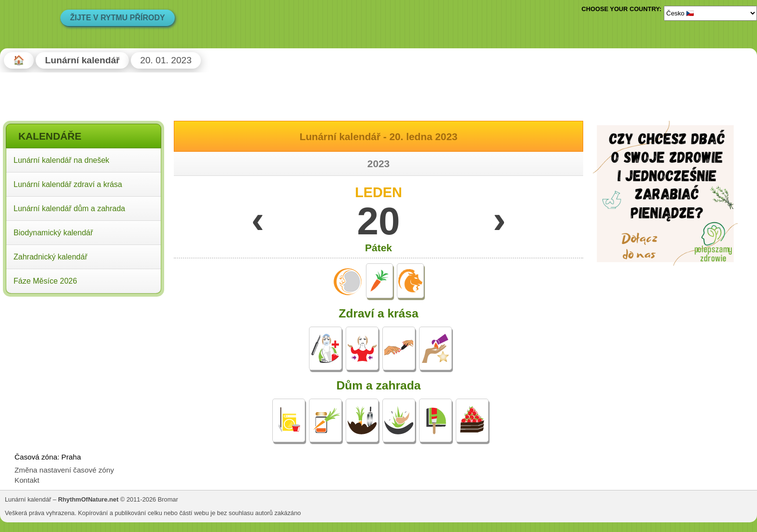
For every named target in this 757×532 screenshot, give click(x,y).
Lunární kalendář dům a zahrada (69, 208)
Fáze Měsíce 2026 (45, 281)
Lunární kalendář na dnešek (61, 160)
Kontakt (27, 480)
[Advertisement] (83, 362)
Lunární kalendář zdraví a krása (68, 184)
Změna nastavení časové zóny (64, 470)
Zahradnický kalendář (50, 257)
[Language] (710, 13)
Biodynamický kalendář (53, 233)
